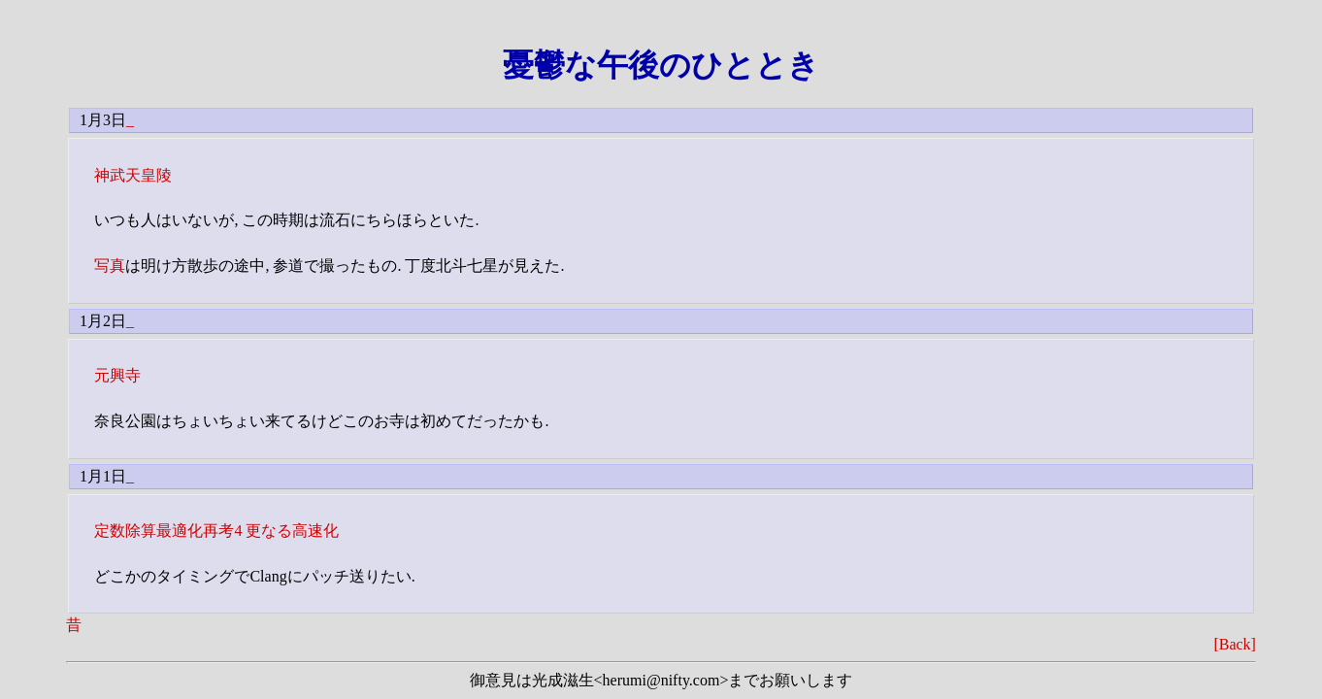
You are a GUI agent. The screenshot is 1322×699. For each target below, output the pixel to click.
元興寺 (117, 375)
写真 (109, 265)
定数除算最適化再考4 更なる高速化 (216, 530)
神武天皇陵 (133, 175)
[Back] (1234, 644)
